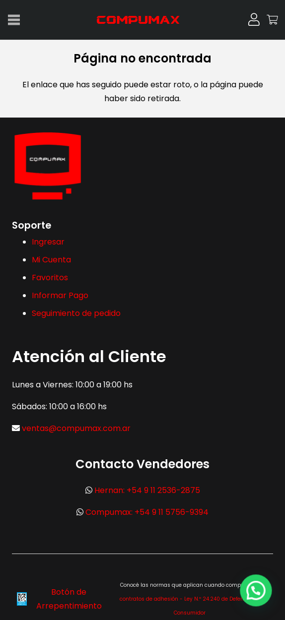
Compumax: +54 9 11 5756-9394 (147, 512)
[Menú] (13, 19)
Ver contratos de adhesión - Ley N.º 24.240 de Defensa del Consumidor (190, 599)
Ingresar (48, 242)
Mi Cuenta (51, 259)
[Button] (254, 19)
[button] (256, 590)
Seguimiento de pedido (76, 313)
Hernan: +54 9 (147, 490)
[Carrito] (273, 20)
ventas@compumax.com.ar (76, 428)
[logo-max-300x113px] (142, 19)
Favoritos (50, 277)
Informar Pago (60, 295)
